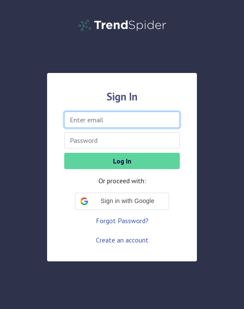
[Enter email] (122, 120)
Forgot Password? (122, 220)
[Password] (122, 140)
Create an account (122, 240)
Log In (122, 161)
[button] (122, 201)
